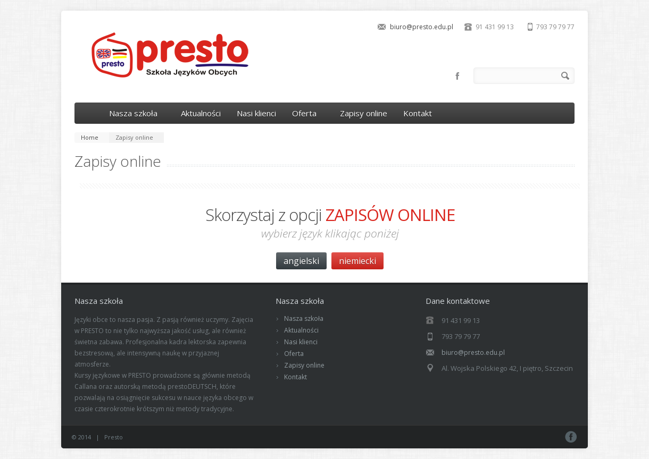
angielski (301, 261)
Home (89, 137)
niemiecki (357, 261)
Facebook (457, 76)
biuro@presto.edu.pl (421, 26)
